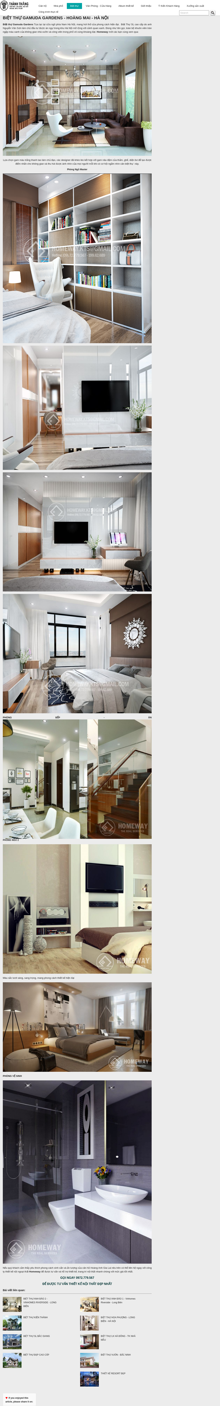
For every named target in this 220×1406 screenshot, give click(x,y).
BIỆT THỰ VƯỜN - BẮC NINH (116, 1355)
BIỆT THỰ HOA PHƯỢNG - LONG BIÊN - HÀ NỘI (118, 1319)
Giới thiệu (146, 5)
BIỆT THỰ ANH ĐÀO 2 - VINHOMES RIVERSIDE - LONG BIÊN (40, 1302)
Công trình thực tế (48, 11)
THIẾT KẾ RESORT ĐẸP (113, 1373)
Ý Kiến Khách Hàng (169, 5)
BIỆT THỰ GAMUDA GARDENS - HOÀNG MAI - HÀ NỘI (56, 18)
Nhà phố (58, 5)
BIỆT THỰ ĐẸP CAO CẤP (36, 1355)
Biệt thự (74, 5)
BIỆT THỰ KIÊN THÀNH (35, 1317)
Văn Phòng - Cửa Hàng (98, 5)
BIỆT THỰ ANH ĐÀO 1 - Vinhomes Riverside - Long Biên (118, 1300)
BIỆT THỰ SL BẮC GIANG (36, 1336)
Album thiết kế (126, 5)
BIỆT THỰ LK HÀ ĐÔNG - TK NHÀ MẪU (118, 1338)
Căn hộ (43, 5)
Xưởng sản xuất (195, 5)
